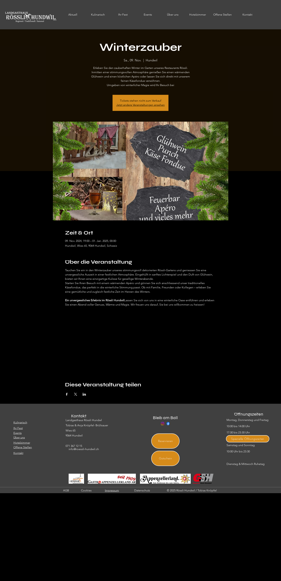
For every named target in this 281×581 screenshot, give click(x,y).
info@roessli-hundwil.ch (84, 449)
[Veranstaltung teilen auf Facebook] (66, 394)
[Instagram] (162, 423)
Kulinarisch (20, 422)
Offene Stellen (22, 447)
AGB (66, 490)
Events (17, 433)
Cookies (86, 490)
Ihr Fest (18, 428)
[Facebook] (168, 423)
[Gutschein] (165, 458)
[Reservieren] (165, 441)
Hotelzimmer (21, 442)
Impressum (112, 490)
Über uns (19, 437)
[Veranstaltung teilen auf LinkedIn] (84, 394)
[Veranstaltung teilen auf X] (75, 394)
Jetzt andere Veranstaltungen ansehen (140, 105)
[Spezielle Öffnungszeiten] (247, 438)
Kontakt (18, 453)
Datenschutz (142, 490)
